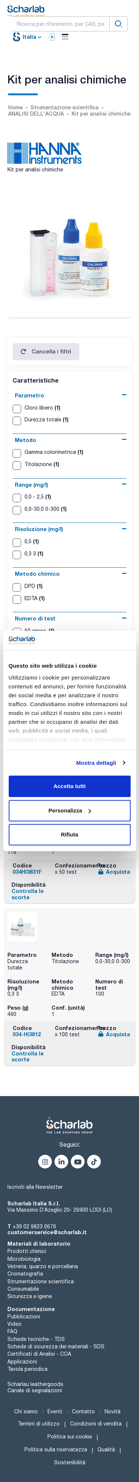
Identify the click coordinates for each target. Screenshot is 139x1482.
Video (14, 1324)
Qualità (106, 1449)
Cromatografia (25, 1274)
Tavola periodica (27, 1369)
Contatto (83, 1411)
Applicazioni (22, 1362)
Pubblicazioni (23, 1317)
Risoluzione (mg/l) (39, 529)
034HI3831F (27, 872)
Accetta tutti (69, 786)
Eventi (54, 1411)
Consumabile (23, 1289)
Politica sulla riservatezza (55, 1449)
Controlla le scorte (27, 894)
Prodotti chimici (26, 1251)
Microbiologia (23, 1259)
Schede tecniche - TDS (36, 1339)
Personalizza (70, 810)
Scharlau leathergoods (35, 1384)
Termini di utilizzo (39, 1424)
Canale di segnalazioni (34, 1390)
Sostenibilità (69, 1462)
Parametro (29, 395)
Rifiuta (69, 834)
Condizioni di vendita (96, 1424)
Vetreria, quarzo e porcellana (42, 1266)
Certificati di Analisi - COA (39, 1354)
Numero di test (35, 618)
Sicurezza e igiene (29, 1296)
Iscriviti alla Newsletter (35, 1187)
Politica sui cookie (69, 1437)
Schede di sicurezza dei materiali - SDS (56, 1346)
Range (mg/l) (31, 485)
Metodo (25, 440)
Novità (112, 1411)
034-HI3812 (27, 1034)
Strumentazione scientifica (40, 1281)
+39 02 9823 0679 (34, 1226)
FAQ (12, 1331)
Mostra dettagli (96, 763)
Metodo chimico (37, 574)
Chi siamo (26, 1411)
